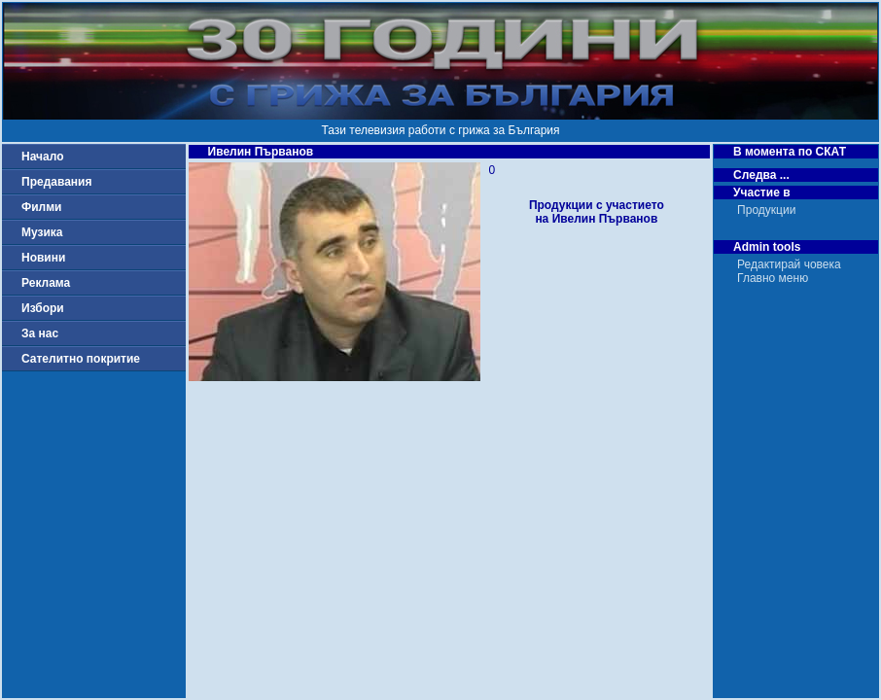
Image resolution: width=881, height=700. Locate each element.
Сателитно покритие (80, 359)
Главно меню (772, 278)
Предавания (56, 182)
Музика (42, 232)
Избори (42, 308)
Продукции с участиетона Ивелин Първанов (596, 212)
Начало (42, 156)
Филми (41, 207)
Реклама (45, 283)
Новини (43, 257)
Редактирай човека (789, 264)
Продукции (766, 210)
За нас (39, 333)
